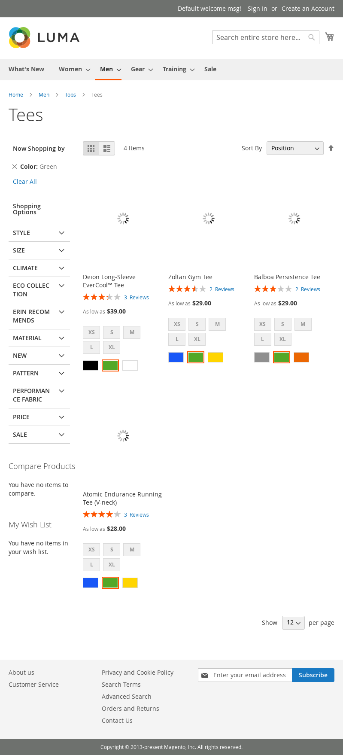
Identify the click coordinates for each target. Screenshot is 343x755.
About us (21, 672)
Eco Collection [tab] (31, 289)
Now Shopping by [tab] (39, 148)
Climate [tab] (25, 268)
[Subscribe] (313, 675)
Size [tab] (19, 250)
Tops (71, 94)
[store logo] (45, 37)
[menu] (171, 69)
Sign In (257, 8)
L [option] (91, 347)
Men (45, 94)
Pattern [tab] (26, 373)
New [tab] (20, 355)
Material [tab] (27, 338)
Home (16, 94)
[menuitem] (26, 69)
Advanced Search (127, 696)
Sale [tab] (20, 434)
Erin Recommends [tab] (31, 315)
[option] (90, 365)
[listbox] (123, 341)
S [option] (111, 332)
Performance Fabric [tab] (31, 395)
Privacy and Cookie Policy (137, 672)
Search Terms (121, 684)
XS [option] (91, 332)
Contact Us (117, 720)
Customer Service (34, 684)
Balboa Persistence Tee (287, 277)
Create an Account (308, 8)
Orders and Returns (130, 708)
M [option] (132, 332)
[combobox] (265, 37)
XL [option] (112, 347)
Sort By (252, 148)
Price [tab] (21, 417)
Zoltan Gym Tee (190, 277)
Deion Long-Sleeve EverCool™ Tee (109, 281)
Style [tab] (21, 232)
